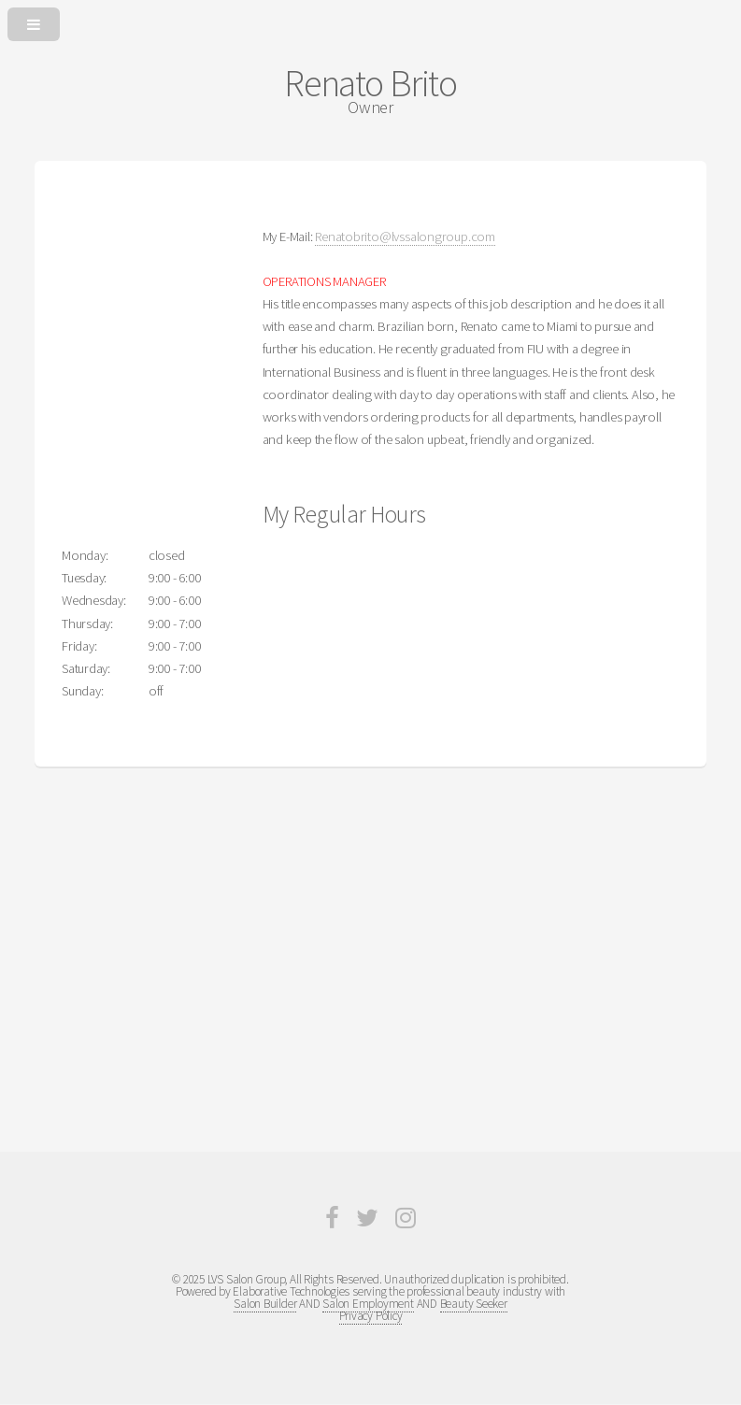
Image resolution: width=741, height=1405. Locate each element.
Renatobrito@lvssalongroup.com (405, 236)
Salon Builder (265, 1304)
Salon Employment (367, 1304)
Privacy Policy (371, 1316)
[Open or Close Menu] (370, 20)
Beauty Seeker (473, 1304)
